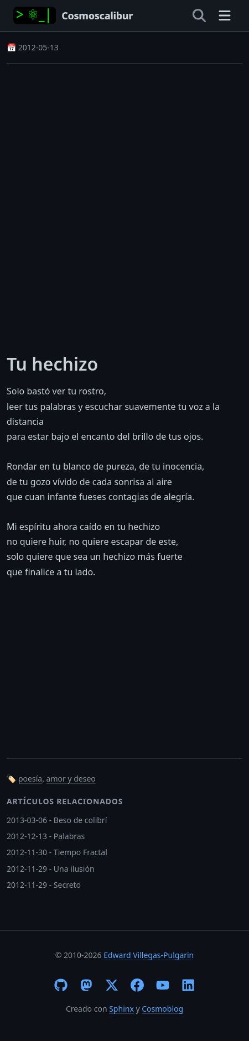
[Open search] (199, 15)
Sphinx (121, 1008)
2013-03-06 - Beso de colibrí (57, 820)
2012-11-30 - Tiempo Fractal (57, 852)
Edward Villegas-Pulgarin (148, 955)
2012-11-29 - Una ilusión (51, 868)
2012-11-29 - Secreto (44, 884)
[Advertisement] (124, 201)
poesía (30, 778)
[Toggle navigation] (225, 15)
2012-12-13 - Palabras (46, 836)
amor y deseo (71, 778)
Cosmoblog (162, 1008)
